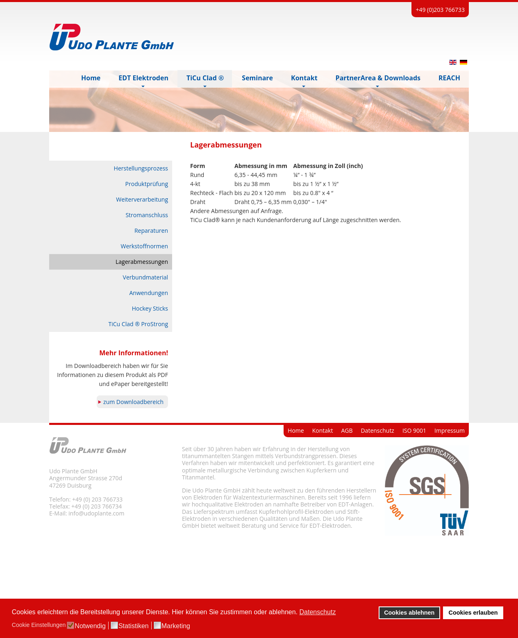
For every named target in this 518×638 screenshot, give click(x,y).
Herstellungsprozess (141, 168)
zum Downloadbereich (133, 402)
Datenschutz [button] (318, 611)
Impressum (449, 430)
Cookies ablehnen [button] (409, 612)
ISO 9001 (414, 430)
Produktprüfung (146, 184)
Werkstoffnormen (144, 246)
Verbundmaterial (145, 277)
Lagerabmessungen (142, 262)
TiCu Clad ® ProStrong (138, 324)
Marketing (175, 626)
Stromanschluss (146, 215)
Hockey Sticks (150, 308)
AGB (346, 430)
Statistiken (133, 626)
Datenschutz (377, 430)
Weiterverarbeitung (142, 199)
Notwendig (90, 626)
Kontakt (322, 430)
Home (296, 430)
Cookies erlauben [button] (473, 612)
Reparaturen (151, 230)
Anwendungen (148, 293)
